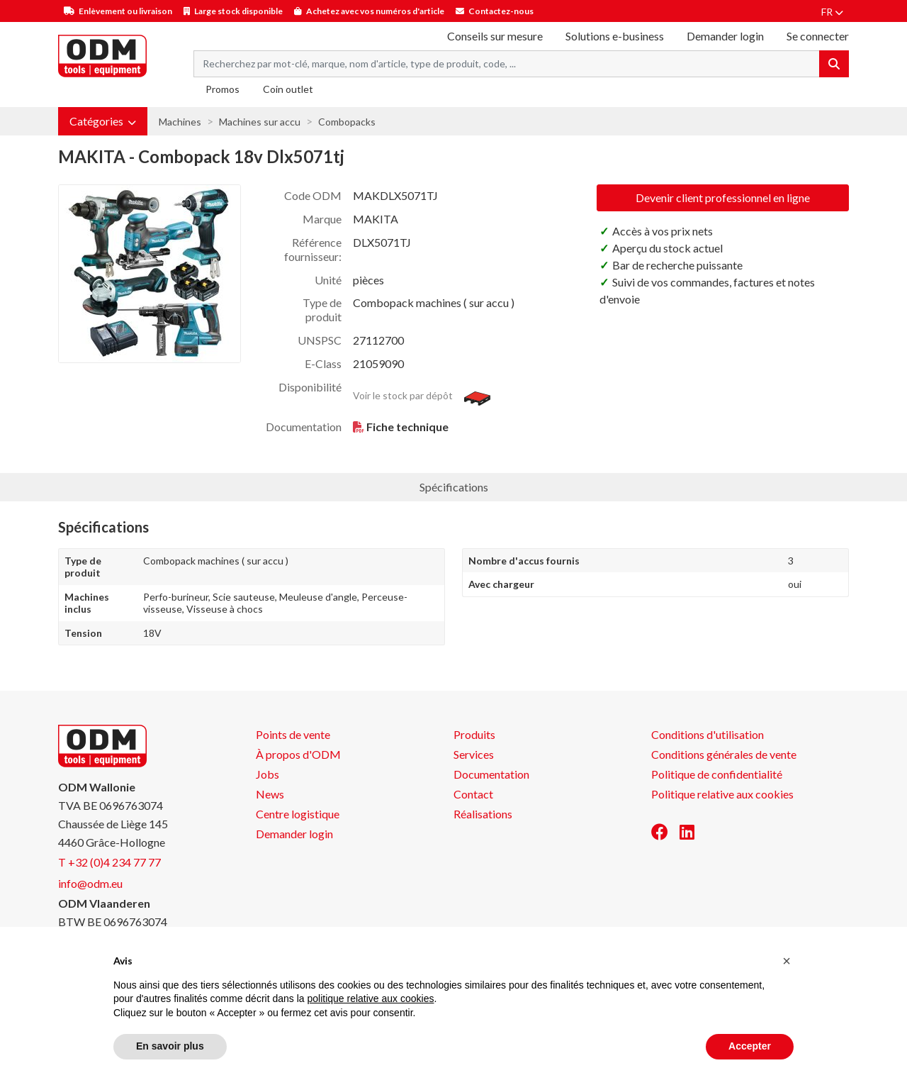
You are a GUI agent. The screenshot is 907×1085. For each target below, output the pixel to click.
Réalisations (483, 813)
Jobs (267, 774)
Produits (474, 734)
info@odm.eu (90, 883)
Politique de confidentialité (716, 774)
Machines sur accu (259, 122)
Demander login (725, 36)
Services (474, 754)
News (270, 794)
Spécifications (453, 487)
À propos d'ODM (298, 754)
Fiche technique (407, 426)
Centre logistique (297, 813)
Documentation (491, 774)
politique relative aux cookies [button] (370, 998)
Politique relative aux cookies (722, 794)
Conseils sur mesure (495, 36)
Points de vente (293, 734)
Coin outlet (288, 89)
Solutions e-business (614, 36)
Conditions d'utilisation (707, 734)
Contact (473, 794)
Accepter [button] (749, 1046)
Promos (222, 89)
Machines (180, 122)
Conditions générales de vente (723, 754)
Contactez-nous (501, 11)
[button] (102, 121)
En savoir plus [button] (170, 1046)
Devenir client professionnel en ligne (723, 197)
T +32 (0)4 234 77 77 (109, 862)
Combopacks (347, 122)
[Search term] (506, 63)
